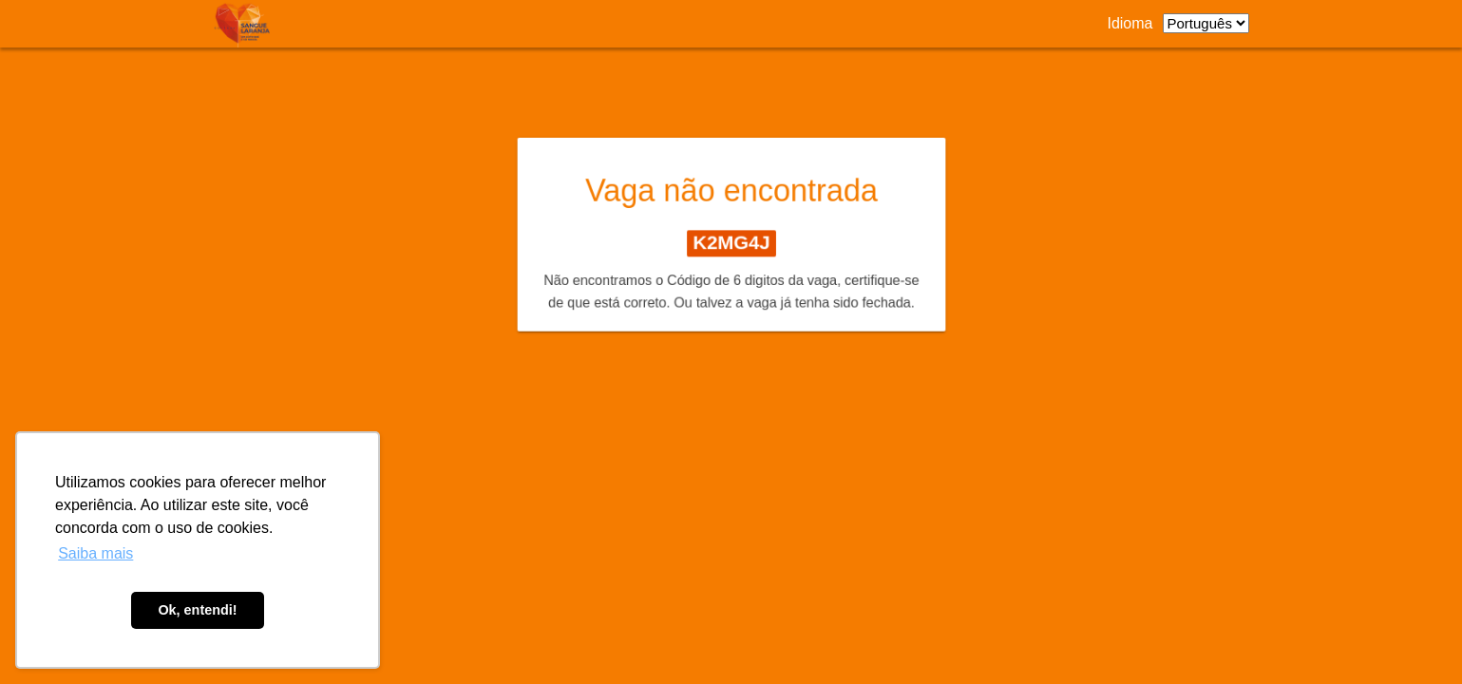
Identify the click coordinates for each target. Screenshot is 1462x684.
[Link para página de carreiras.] (246, 24)
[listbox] (1206, 23)
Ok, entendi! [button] (197, 610)
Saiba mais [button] (95, 553)
